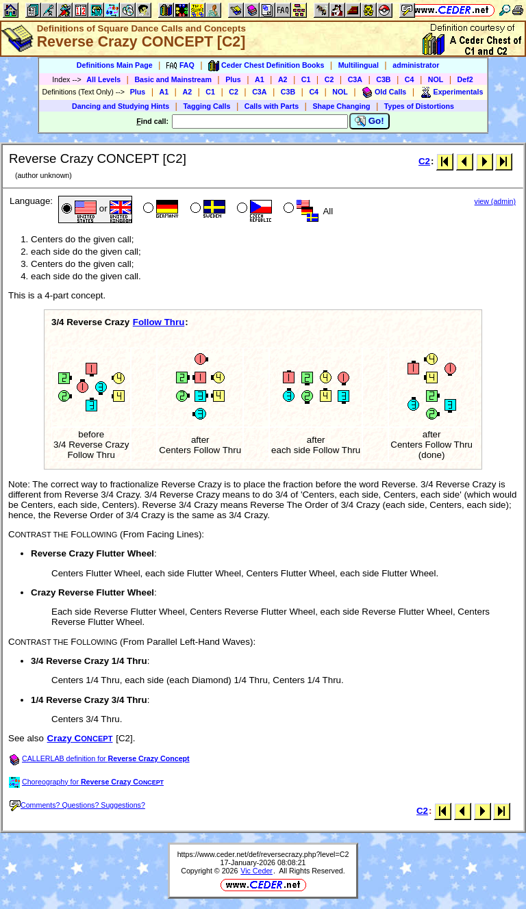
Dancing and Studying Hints (120, 106)
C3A (355, 79)
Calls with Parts (272, 106)
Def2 (465, 79)
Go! (369, 121)
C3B (383, 79)
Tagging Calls (206, 106)
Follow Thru (159, 322)
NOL (436, 79)
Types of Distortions (419, 106)
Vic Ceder (256, 871)
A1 (259, 79)
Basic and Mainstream (173, 79)
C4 (409, 79)
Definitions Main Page (115, 65)
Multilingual (358, 65)
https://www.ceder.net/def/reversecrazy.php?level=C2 (263, 854)
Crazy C (80, 738)
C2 (329, 79)
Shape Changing (341, 106)
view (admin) (495, 201)
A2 (283, 79)
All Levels (103, 79)
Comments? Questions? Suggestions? (77, 805)
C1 (306, 79)
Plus (233, 79)
